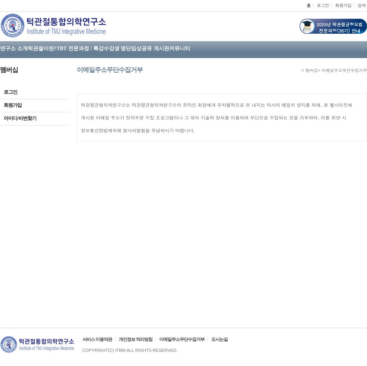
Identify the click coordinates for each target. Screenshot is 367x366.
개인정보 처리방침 (135, 339)
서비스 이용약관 (97, 339)
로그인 (323, 5)
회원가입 (343, 5)
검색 (362, 5)
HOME (297, 71)
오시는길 (219, 339)
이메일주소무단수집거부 (181, 339)
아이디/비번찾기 (35, 118)
